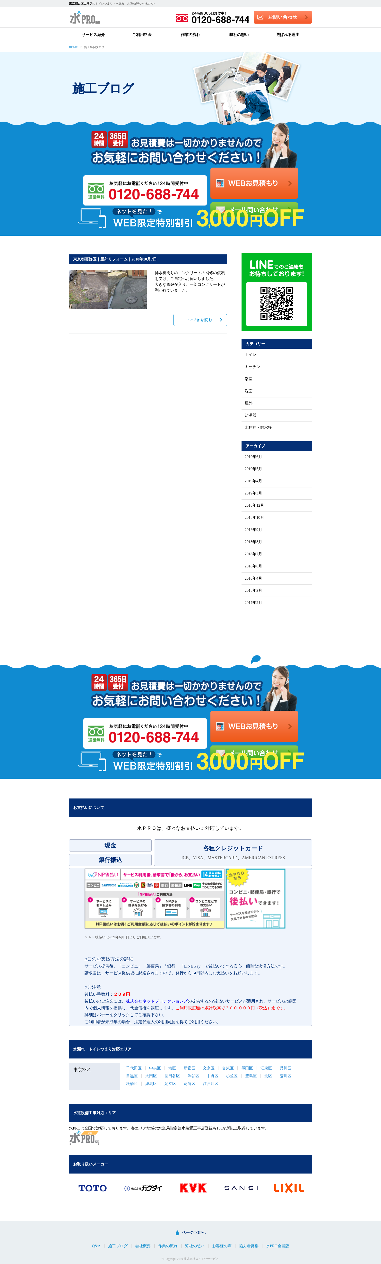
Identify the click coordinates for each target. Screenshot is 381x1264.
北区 (268, 1076)
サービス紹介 (93, 35)
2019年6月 (253, 457)
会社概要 (143, 1246)
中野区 (212, 1076)
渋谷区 (193, 1076)
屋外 (248, 403)
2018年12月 (254, 505)
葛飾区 (189, 1084)
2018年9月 (253, 530)
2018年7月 (253, 554)
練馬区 (151, 1084)
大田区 (151, 1076)
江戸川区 (210, 1084)
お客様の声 (222, 1246)
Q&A (96, 1246)
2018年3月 (253, 590)
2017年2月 (253, 603)
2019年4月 (253, 481)
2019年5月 (253, 469)
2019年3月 (253, 493)
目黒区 (132, 1076)
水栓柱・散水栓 (258, 428)
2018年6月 (253, 566)
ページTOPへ (194, 1232)
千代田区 (134, 1068)
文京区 (209, 1068)
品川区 (285, 1068)
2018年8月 (253, 542)
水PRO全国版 (277, 1246)
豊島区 (251, 1076)
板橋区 (132, 1084)
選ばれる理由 (287, 35)
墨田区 (247, 1068)
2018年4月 (253, 578)
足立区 (170, 1084)
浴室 (248, 379)
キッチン (252, 367)
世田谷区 (172, 1076)
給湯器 (250, 415)
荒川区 (285, 1076)
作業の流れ (190, 35)
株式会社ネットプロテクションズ (157, 1001)
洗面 (248, 391)
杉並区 (232, 1076)
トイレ (250, 355)
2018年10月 (254, 518)
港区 (172, 1068)
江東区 (266, 1068)
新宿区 (189, 1068)
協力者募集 (249, 1246)
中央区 (155, 1068)
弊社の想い (239, 35)
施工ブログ (118, 1246)
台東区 (228, 1068)
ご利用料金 (142, 35)
